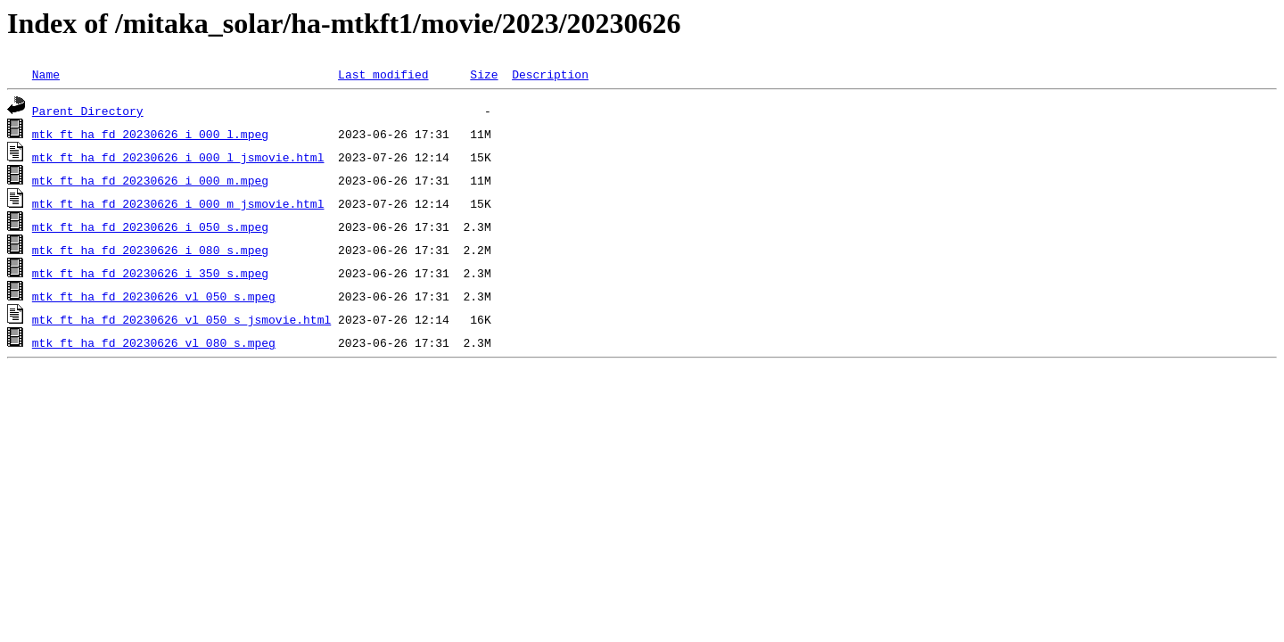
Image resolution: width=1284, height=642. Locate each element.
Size (484, 74)
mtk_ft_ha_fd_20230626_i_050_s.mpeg (150, 226)
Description (550, 74)
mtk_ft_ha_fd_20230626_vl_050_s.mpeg (154, 296)
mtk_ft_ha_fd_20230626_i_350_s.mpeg (150, 273)
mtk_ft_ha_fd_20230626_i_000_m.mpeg (150, 180)
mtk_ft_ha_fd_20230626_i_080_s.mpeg (150, 250)
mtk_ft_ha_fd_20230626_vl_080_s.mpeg (154, 342)
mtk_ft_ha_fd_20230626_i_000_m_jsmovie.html (178, 203)
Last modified (383, 74)
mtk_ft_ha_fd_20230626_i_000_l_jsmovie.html (178, 157)
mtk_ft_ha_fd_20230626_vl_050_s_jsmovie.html (181, 319)
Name (46, 74)
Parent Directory (88, 111)
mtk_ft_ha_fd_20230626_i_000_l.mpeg (150, 134)
